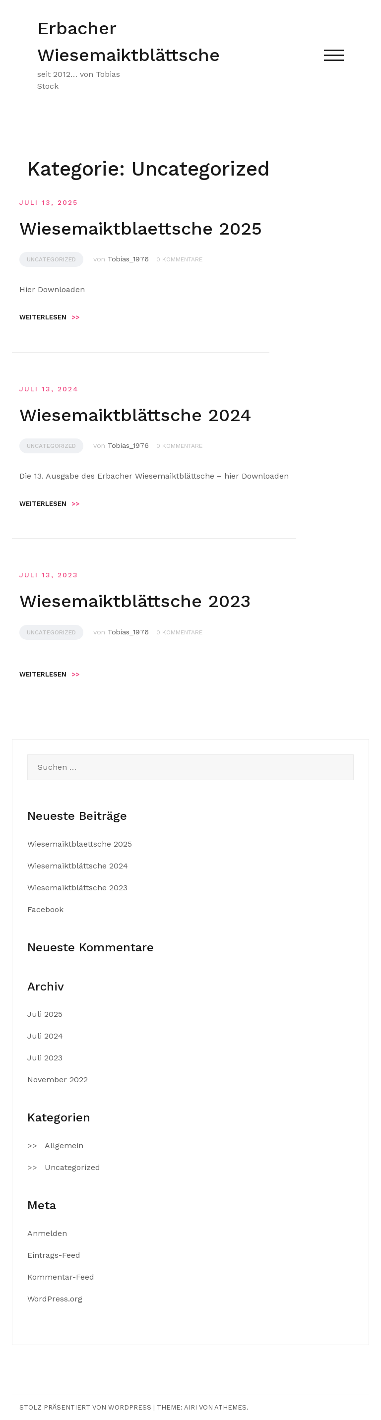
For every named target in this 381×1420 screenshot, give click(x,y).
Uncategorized (51, 259)
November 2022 (57, 1079)
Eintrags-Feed (53, 1255)
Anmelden (47, 1233)
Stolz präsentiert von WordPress (85, 1407)
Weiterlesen (49, 317)
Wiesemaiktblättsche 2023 (135, 601)
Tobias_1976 (128, 259)
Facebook (45, 909)
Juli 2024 (45, 1036)
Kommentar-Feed (60, 1277)
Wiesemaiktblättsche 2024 (135, 415)
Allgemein (64, 1145)
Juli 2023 (45, 1057)
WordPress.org (54, 1298)
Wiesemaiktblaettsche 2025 (140, 228)
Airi (190, 1407)
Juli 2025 (45, 1014)
